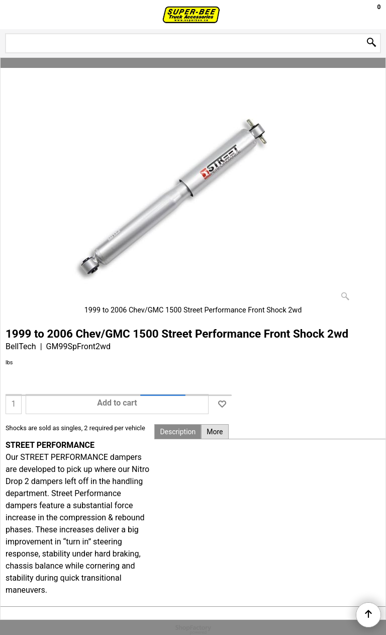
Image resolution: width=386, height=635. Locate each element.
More (215, 432)
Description (178, 432)
